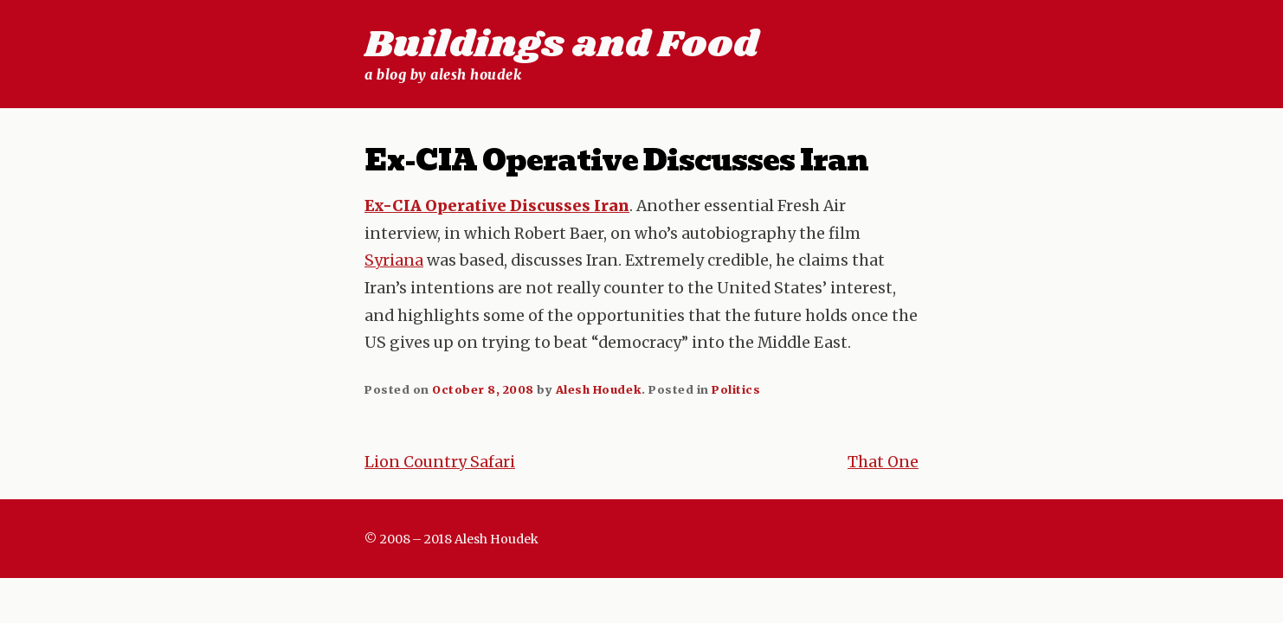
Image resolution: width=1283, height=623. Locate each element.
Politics (736, 389)
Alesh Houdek (599, 389)
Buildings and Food (561, 45)
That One (883, 462)
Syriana (393, 260)
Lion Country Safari (439, 462)
